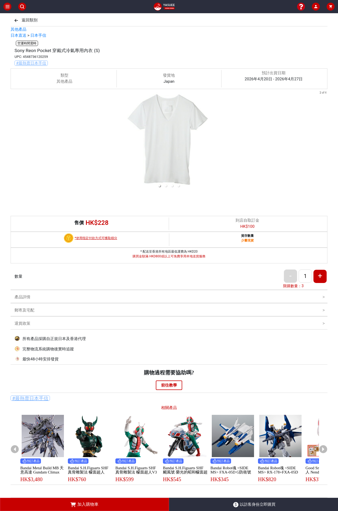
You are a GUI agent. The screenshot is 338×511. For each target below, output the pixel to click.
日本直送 (18, 35)
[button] (159, 186)
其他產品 (18, 29)
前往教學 (169, 385)
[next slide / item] (323, 140)
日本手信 (38, 35)
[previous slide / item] (14, 140)
